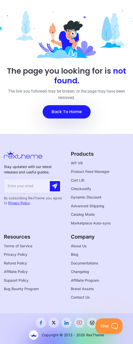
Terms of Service (18, 246)
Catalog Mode (83, 214)
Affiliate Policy (16, 271)
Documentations (84, 263)
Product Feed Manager (90, 171)
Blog (74, 254)
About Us (79, 246)
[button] (67, 112)
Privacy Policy (19, 203)
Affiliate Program (85, 280)
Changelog (80, 271)
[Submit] (55, 186)
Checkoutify (81, 188)
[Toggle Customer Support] (109, 326)
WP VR (77, 163)
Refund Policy (15, 263)
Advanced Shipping (87, 206)
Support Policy (16, 280)
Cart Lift (77, 180)
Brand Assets (82, 289)
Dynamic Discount (86, 197)
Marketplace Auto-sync (91, 223)
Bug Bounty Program (21, 289)
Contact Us (80, 297)
